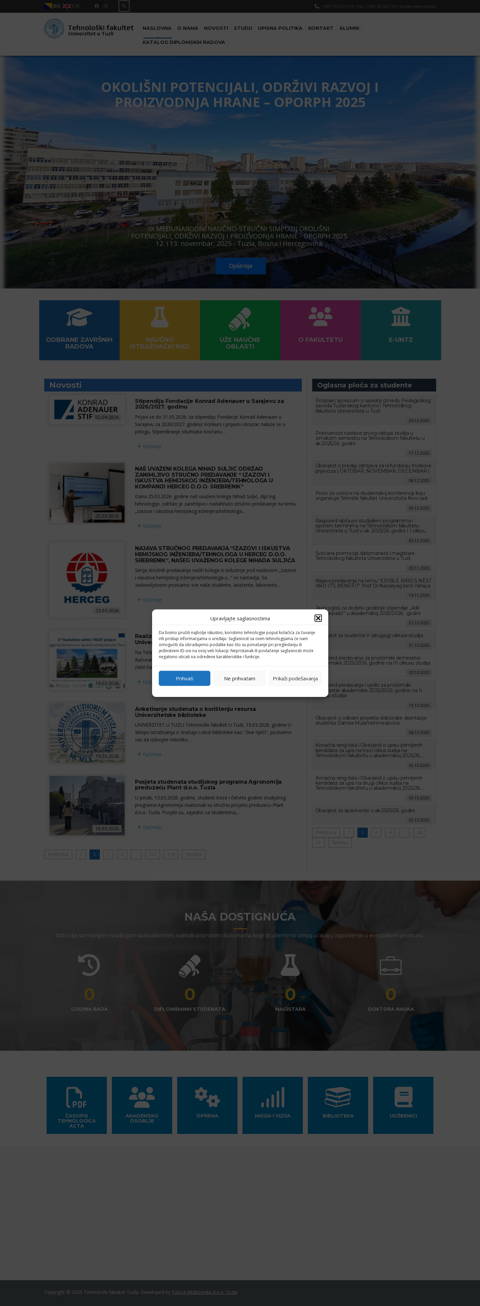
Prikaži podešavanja (295, 678)
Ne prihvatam (239, 678)
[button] (318, 618)
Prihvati (184, 678)
